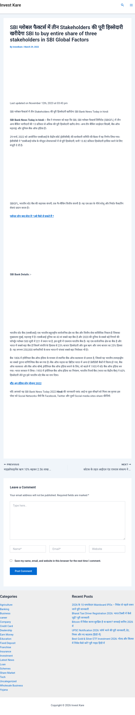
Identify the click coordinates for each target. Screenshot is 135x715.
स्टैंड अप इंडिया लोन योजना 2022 (25, 383)
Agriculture (6, 604)
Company (5, 621)
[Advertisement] (67, 76)
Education (5, 638)
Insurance (5, 651)
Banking (4, 609)
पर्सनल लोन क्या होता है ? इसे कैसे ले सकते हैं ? (32, 216)
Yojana (4, 689)
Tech (2, 677)
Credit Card (6, 626)
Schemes (5, 668)
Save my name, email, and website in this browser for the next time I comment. (58, 560)
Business (5, 613)
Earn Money (6, 634)
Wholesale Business (11, 685)
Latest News (7, 660)
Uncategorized (8, 681)
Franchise (5, 647)
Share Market (7, 672)
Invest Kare (10, 5)
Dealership (6, 630)
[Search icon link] (122, 5)
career (3, 617)
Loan (3, 664)
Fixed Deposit (7, 643)
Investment (6, 655)
